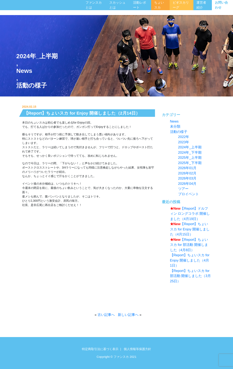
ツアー (183, 189)
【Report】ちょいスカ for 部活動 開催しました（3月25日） (190, 276)
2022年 (183, 137)
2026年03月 (187, 178)
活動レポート (139, 5)
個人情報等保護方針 (137, 349)
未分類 (175, 126)
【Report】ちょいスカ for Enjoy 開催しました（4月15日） (190, 229)
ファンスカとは (94, 5)
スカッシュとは (117, 5)
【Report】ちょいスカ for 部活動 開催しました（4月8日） (189, 245)
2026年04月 (187, 184)
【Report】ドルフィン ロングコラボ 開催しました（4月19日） (190, 214)
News (24, 70)
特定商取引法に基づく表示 (100, 349)
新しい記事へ (128, 315)
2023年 (183, 142)
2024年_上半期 (36, 56)
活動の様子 (31, 85)
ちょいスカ (159, 5)
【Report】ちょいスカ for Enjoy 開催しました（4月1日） (190, 260)
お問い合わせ (221, 5)
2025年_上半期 (190, 158)
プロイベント (188, 194)
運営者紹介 (201, 5)
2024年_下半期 (190, 152)
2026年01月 (187, 168)
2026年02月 (187, 173)
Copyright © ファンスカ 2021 (116, 356)
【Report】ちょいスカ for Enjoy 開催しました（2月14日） (82, 113)
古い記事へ (106, 315)
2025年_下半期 (190, 163)
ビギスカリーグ (181, 5)
